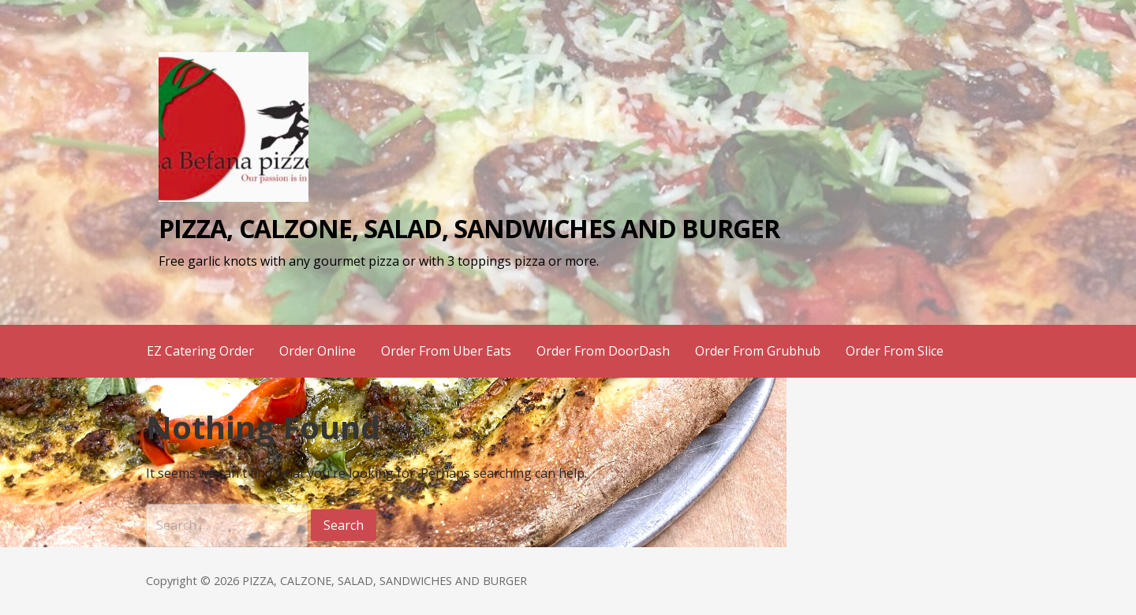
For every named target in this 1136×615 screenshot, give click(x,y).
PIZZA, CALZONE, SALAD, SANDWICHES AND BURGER (469, 228)
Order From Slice (895, 351)
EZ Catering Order (200, 351)
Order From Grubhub (757, 351)
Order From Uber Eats (446, 351)
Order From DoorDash (603, 351)
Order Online (317, 351)
